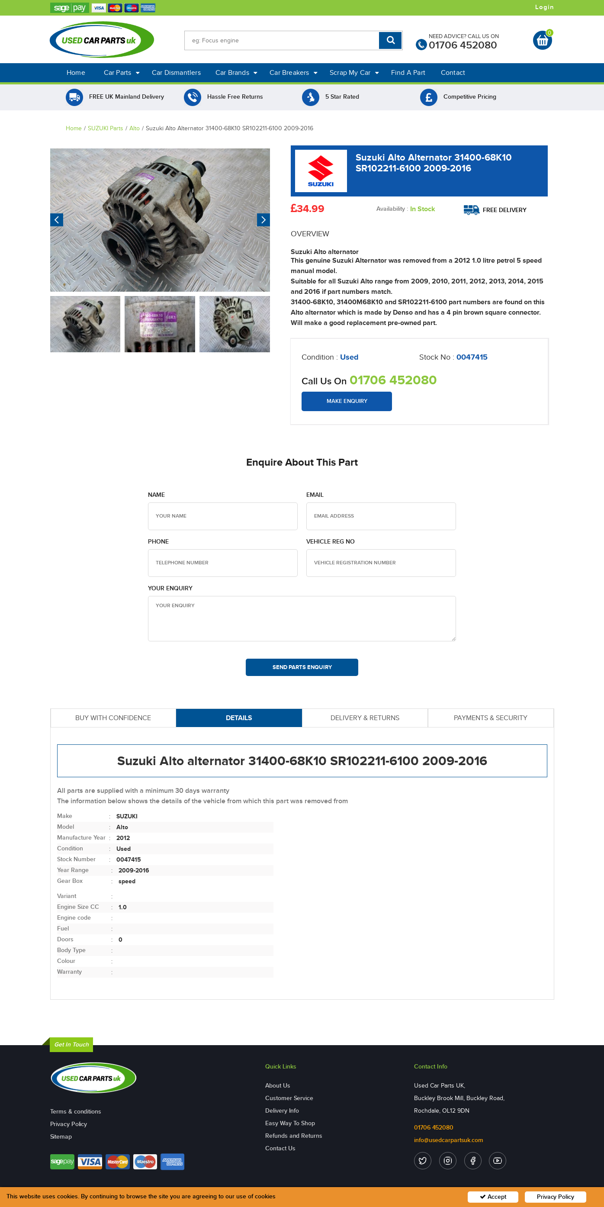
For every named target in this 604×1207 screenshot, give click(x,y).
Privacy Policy (68, 1124)
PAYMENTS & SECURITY (490, 717)
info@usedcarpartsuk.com (448, 1140)
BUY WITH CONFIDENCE (113, 717)
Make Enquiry (347, 401)
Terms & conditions (75, 1111)
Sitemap (61, 1136)
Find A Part (408, 72)
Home (76, 72)
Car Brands (236, 72)
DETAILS (239, 717)
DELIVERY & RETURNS (365, 717)
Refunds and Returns (293, 1135)
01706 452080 (463, 45)
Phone (158, 541)
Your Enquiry (170, 588)
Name (156, 495)
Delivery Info (282, 1110)
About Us (277, 1085)
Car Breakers (294, 72)
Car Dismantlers (176, 72)
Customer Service (289, 1098)
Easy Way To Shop (290, 1123)
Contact (453, 72)
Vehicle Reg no (330, 541)
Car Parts (122, 72)
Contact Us (280, 1148)
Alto (134, 128)
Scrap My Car (354, 72)
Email (315, 495)
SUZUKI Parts (105, 128)
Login (544, 7)
